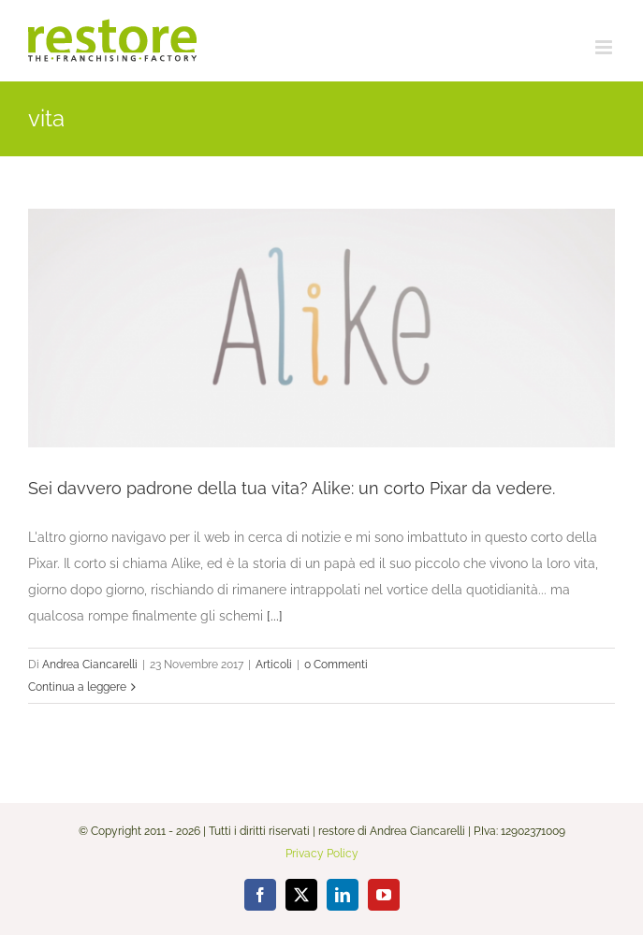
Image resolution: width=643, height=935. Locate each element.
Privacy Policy (321, 853)
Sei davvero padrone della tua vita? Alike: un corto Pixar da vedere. (291, 488)
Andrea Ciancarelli (90, 664)
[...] (275, 615)
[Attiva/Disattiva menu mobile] (605, 47)
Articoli (274, 664)
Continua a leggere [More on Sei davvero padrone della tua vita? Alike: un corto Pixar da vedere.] (77, 687)
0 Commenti (336, 664)
